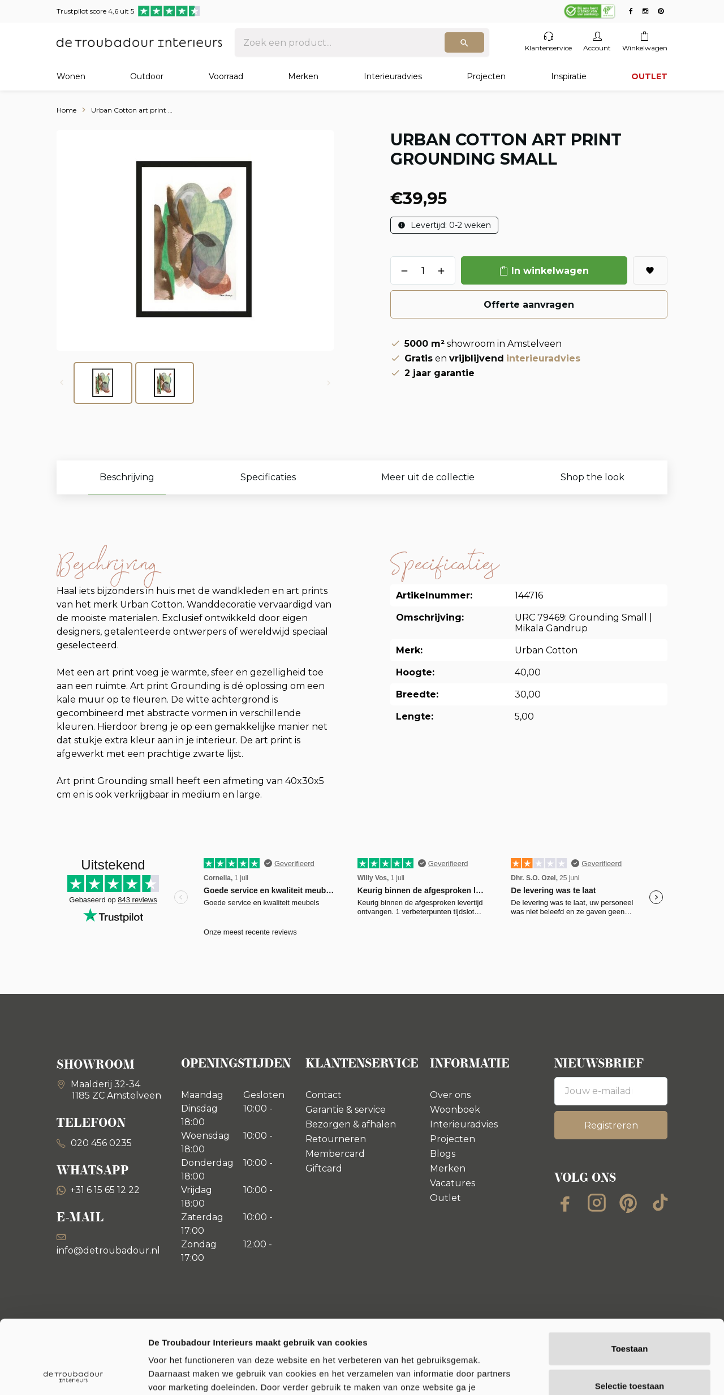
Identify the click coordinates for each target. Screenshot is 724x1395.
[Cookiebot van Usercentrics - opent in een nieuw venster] (73, 1372)
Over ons (450, 1095)
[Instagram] (596, 1202)
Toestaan (629, 1275)
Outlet (445, 1197)
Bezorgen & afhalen (350, 1124)
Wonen (71, 76)
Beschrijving (127, 477)
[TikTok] (660, 1202)
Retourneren (335, 1139)
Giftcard (323, 1168)
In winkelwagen (550, 270)
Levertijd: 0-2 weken (449, 225)
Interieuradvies (393, 76)
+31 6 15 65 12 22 (98, 1190)
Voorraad (226, 76)
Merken (303, 76)
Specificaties (268, 477)
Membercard (335, 1153)
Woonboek (455, 1109)
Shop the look (592, 477)
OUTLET (649, 76)
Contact (323, 1095)
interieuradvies (543, 358)
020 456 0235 (100, 1143)
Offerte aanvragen (529, 304)
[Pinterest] (628, 1202)
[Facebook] (565, 1202)
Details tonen (611, 1372)
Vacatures (452, 1183)
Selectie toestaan (630, 1312)
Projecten (486, 76)
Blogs (442, 1153)
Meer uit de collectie (428, 477)
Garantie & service (345, 1109)
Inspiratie (569, 76)
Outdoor (146, 76)
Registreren (611, 1125)
